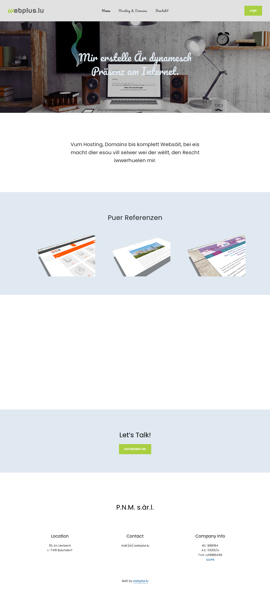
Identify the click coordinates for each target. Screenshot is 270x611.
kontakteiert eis (135, 449)
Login (253, 11)
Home (106, 10)
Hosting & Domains (132, 10)
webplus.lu (140, 581)
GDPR (210, 560)
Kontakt (161, 10)
